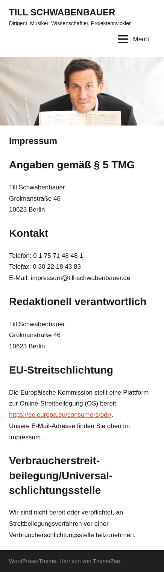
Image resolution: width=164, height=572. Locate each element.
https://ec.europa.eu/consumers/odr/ (60, 414)
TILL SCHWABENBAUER (62, 12)
